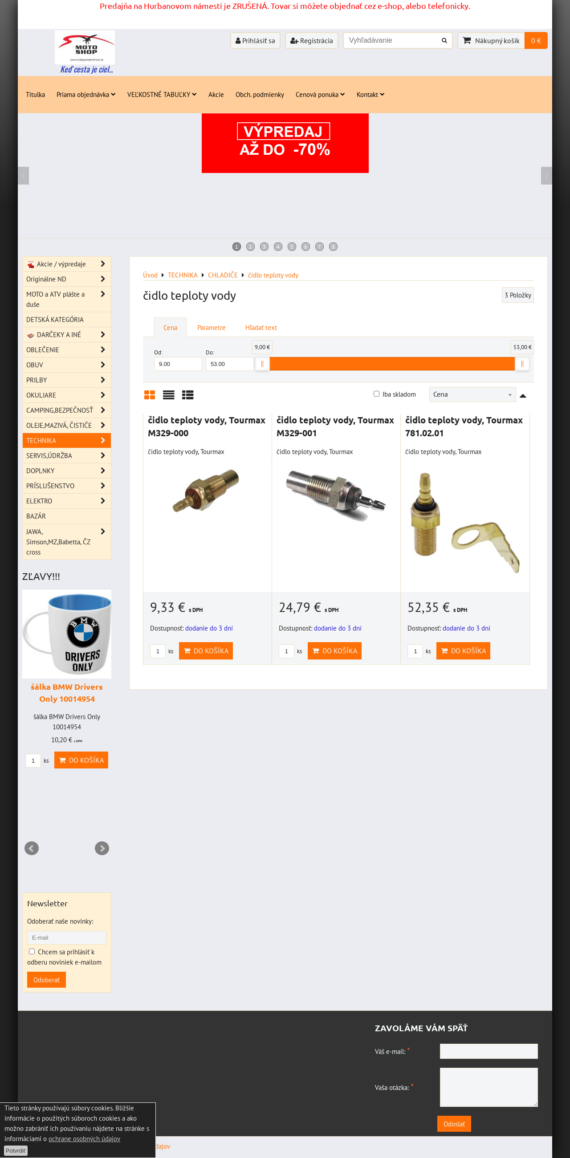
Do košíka (205, 650)
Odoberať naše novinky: (60, 921)
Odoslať (458, 1123)
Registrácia (311, 40)
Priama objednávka (86, 94)
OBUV (68, 365)
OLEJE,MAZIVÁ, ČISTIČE (68, 425)
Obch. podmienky (260, 94)
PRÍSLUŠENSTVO (68, 485)
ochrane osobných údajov (84, 1138)
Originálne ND (68, 279)
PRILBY (68, 380)
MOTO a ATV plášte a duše (68, 299)
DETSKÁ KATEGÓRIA (55, 319)
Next (102, 848)
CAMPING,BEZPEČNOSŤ (68, 410)
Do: (230, 359)
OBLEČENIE (68, 349)
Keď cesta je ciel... (86, 69)
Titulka (35, 94)
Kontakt (371, 94)
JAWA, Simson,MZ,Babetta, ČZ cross (68, 541)
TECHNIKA (68, 440)
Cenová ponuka (320, 94)
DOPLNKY (68, 470)
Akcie (216, 94)
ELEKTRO (68, 501)
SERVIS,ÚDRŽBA (68, 455)
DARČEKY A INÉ (68, 334)
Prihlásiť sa (255, 40)
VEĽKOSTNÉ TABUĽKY (162, 94)
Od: (178, 359)
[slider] (262, 364)
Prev (31, 848)
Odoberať (46, 979)
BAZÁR (36, 515)
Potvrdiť (16, 1150)
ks (161, 651)
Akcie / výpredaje (68, 264)
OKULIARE (68, 395)
